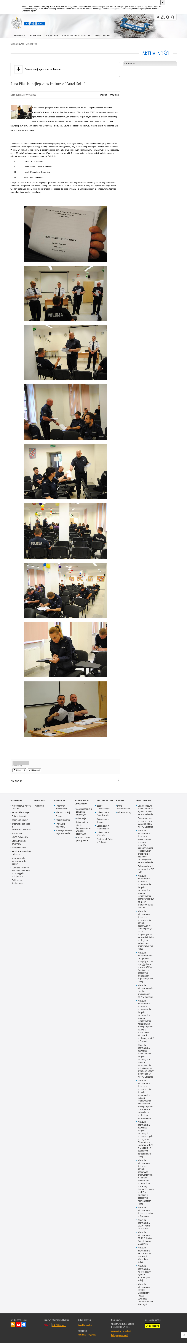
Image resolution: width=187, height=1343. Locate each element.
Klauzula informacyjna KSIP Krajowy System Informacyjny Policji (144, 1273)
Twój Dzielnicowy (104, 800)
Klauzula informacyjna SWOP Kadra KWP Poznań (144, 1224)
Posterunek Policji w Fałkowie (105, 840)
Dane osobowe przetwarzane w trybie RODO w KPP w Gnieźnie (145, 822)
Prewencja (59, 800)
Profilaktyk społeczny (60, 825)
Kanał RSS (13, 1324)
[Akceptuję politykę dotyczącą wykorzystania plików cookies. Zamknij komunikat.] (162, 2)
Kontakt (120, 800)
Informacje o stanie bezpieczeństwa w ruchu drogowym (83, 828)
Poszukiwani (18, 833)
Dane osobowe (143, 800)
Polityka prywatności (119, 1335)
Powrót (102, 95)
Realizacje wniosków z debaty (21, 852)
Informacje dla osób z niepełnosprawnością (22, 827)
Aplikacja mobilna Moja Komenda (64, 832)
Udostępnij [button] (19, 770)
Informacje (16, 800)
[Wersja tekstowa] (167, 17)
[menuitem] (20, 34)
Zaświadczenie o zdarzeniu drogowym (84, 812)
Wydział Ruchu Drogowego (82, 802)
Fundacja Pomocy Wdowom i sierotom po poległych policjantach (21, 872)
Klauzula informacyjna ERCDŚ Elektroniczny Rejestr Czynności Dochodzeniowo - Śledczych (146, 1294)
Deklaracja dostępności (17, 881)
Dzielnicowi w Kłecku (103, 820)
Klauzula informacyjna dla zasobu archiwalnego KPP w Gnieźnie (145, 991)
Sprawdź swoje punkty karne (83, 839)
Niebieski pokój (63, 812)
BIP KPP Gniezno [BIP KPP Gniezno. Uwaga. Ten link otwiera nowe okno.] (59, 1325)
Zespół (59, 816)
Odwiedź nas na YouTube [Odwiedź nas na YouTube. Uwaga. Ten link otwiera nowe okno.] (18, 1324)
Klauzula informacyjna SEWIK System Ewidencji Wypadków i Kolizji (145, 1254)
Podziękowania (63, 820)
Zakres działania (19, 816)
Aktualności (31, 44)
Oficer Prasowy (124, 812)
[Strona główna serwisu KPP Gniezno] (158, 17)
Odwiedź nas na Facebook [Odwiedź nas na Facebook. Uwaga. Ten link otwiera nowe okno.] (23, 1324)
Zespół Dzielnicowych (103, 807)
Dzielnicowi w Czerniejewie (103, 813)
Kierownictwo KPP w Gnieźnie (21, 807)
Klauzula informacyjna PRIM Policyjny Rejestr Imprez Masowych (145, 1238)
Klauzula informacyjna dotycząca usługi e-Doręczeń (145, 1211)
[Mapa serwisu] (163, 17)
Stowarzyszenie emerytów (19, 842)
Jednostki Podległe (21, 812)
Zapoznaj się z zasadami (121, 1330)
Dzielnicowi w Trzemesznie (103, 827)
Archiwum (129, 63)
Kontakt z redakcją (85, 1324)
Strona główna (17, 44)
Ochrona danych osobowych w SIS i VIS (146, 869)
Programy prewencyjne (61, 807)
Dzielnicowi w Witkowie (103, 834)
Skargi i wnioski (19, 847)
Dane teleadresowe (123, 807)
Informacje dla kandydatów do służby (19, 861)
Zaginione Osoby (20, 820)
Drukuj (114, 95)
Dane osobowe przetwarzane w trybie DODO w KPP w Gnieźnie (145, 810)
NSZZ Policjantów (20, 837)
